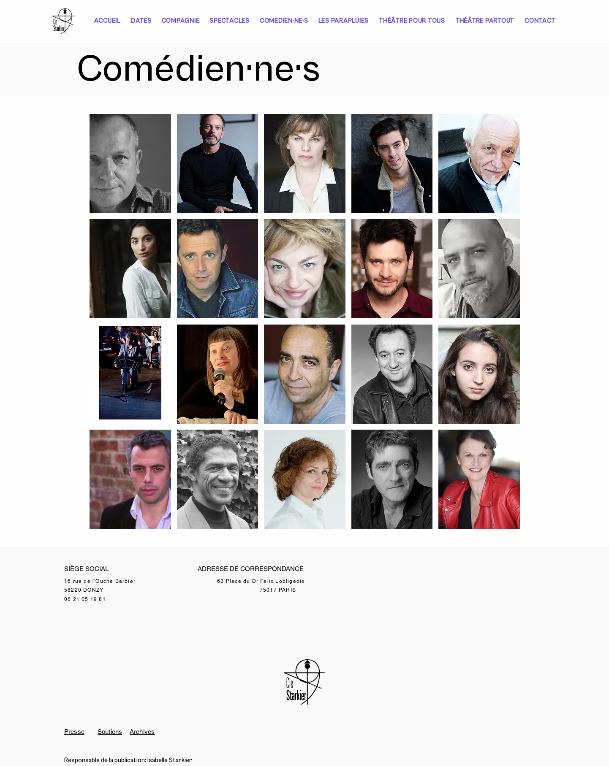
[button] (130, 163)
